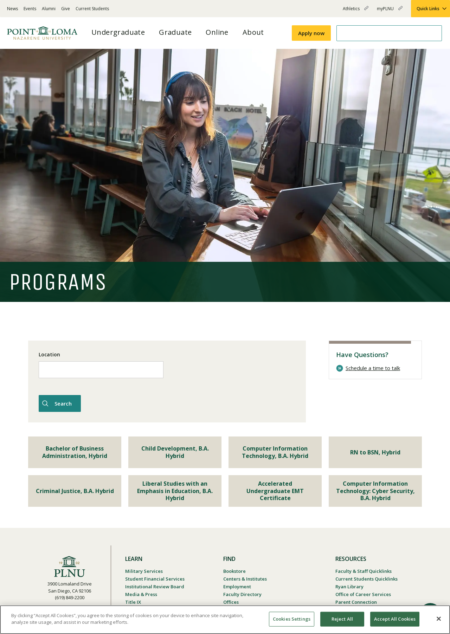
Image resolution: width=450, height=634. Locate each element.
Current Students (92, 9)
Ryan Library (349, 586)
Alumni (49, 9)
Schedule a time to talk (373, 368)
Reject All (342, 619)
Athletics (355, 11)
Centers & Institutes (245, 579)
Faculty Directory (242, 594)
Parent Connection (356, 602)
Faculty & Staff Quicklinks (363, 571)
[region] (225, 619)
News (12, 9)
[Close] (438, 618)
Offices (231, 602)
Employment (237, 586)
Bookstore (234, 571)
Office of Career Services (363, 594)
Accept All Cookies (395, 619)
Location (49, 354)
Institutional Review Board (154, 586)
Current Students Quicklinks (366, 579)
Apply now (311, 33)
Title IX (133, 602)
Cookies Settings (291, 619)
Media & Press (141, 594)
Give (65, 9)
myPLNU (390, 11)
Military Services (144, 571)
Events (30, 9)
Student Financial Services (155, 579)
